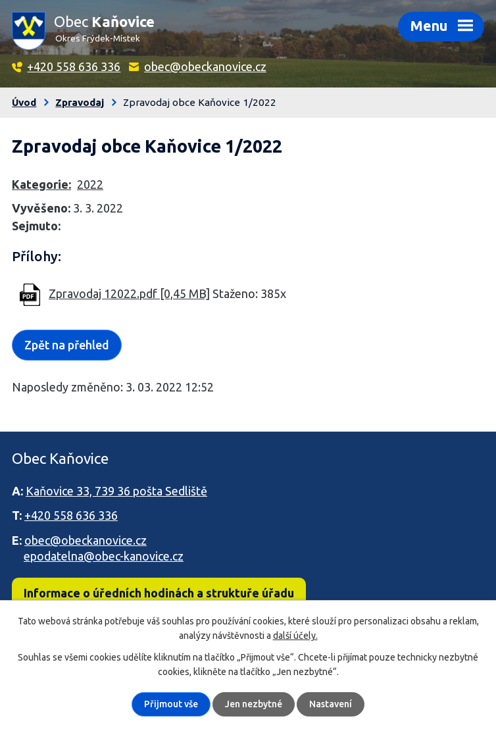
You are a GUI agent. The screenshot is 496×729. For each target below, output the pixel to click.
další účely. (295, 635)
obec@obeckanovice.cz (205, 66)
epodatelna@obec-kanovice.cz (104, 556)
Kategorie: (41, 184)
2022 (90, 184)
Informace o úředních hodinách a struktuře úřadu (159, 592)
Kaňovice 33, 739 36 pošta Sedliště (116, 490)
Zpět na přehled (66, 344)
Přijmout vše (171, 704)
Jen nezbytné (253, 704)
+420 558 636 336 (73, 66)
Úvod (24, 102)
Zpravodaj (79, 102)
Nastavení (330, 704)
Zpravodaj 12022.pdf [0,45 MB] (129, 293)
